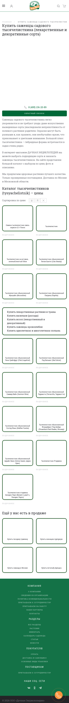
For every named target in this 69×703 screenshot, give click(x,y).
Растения (34, 625)
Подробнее (8, 231)
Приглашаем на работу (35, 602)
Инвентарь (34, 628)
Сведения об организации (34, 591)
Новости (34, 639)
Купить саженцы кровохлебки (25, 323)
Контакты (34, 610)
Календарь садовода (34, 632)
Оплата (34, 650)
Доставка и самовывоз (35, 654)
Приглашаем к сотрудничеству (34, 599)
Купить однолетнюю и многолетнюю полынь (33, 326)
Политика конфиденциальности (34, 595)
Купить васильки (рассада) (22, 311)
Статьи (34, 635)
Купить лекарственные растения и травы (31, 308)
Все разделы (34, 621)
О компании (34, 588)
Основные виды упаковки (34, 658)
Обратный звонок (34, 110)
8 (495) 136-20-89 (37, 103)
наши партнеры (34, 606)
